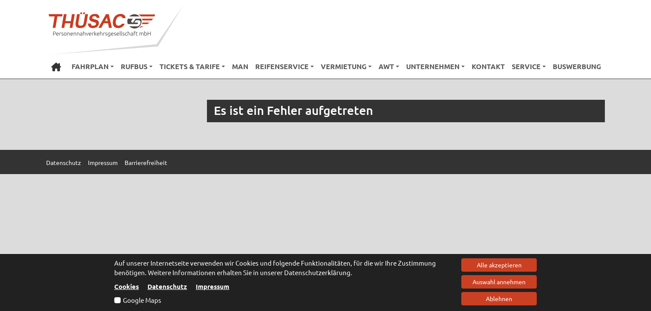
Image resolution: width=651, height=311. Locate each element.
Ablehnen (499, 298)
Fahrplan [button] (90, 66)
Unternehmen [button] (433, 66)
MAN (240, 66)
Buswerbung (577, 66)
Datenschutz (167, 286)
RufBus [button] (134, 66)
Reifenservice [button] (282, 66)
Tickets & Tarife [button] (190, 66)
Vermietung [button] (343, 66)
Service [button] (526, 66)
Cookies (126, 286)
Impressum (212, 286)
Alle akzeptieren (499, 265)
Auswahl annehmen (499, 282)
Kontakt (488, 66)
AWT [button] (386, 66)
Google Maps (142, 300)
